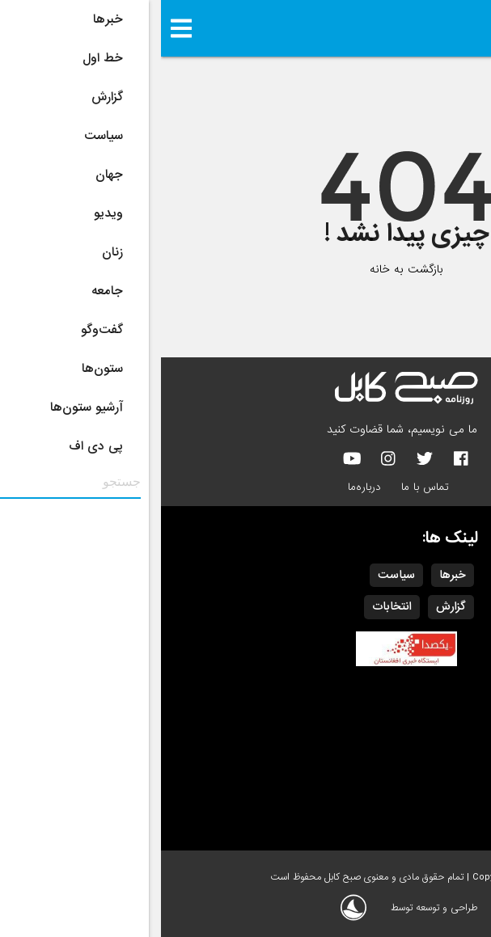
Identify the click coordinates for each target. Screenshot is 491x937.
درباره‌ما (203, 487)
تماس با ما (264, 487)
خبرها (291, 575)
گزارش (290, 606)
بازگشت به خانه (245, 269)
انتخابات (231, 606)
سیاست (235, 575)
